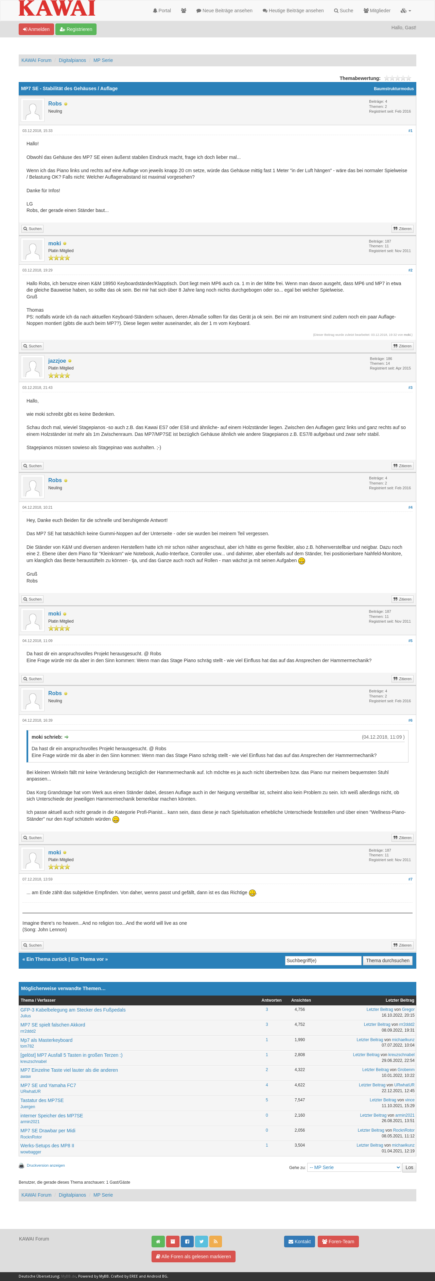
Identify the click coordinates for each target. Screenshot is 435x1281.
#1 (410, 131)
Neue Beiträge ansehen (224, 10)
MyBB (104, 1276)
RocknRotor (31, 1137)
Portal (162, 10)
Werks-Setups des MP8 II (47, 1145)
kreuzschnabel (33, 1061)
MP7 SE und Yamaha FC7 (48, 1085)
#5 (410, 641)
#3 (410, 387)
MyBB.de (68, 1276)
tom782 (27, 1046)
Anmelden (36, 29)
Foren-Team (338, 1241)
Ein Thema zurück (47, 959)
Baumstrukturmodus (394, 88)
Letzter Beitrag (380, 1009)
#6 (410, 720)
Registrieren (76, 29)
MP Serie (103, 60)
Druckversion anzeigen (46, 1165)
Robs (55, 103)
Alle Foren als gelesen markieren (193, 1256)
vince (410, 1100)
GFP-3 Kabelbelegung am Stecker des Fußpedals (73, 1010)
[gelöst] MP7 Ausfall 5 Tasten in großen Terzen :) (71, 1055)
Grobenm (406, 1069)
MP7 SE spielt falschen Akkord (52, 1025)
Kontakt (300, 1241)
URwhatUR (30, 1091)
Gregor (408, 1009)
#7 (410, 879)
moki (54, 243)
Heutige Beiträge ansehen (293, 10)
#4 (410, 507)
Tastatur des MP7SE (42, 1100)
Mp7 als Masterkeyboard (46, 1040)
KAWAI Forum (36, 60)
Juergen (27, 1106)
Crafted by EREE (124, 1276)
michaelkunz (403, 1039)
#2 (410, 270)
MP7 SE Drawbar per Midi (47, 1130)
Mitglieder (377, 10)
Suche (343, 10)
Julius (25, 1016)
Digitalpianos (72, 60)
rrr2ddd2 (28, 1031)
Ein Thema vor (87, 959)
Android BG (157, 1276)
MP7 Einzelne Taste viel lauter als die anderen (69, 1070)
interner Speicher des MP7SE (51, 1115)
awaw (25, 1076)
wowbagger (30, 1152)
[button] (406, 10)
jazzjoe (57, 361)
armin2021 (30, 1121)
